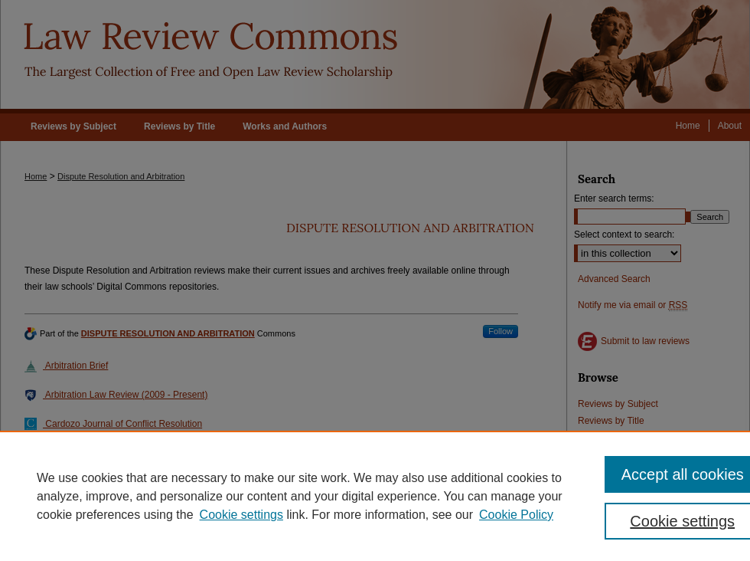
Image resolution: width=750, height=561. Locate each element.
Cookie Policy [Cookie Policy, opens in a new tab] (516, 514)
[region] (375, 496)
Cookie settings (241, 514)
